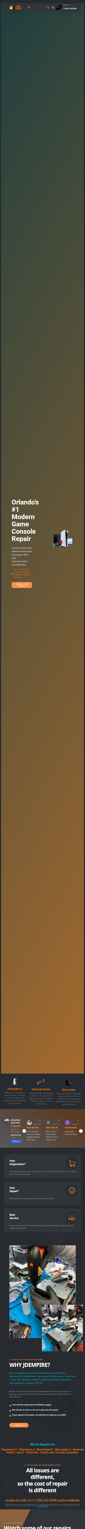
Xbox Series (68, 1089)
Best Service (14, 1216)
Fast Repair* (14, 1189)
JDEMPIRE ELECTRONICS (17, 1121)
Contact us (19, 1425)
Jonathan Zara (36, 1121)
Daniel (55, 1121)
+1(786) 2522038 (70, 8)
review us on (18, 1141)
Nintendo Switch (41, 1089)
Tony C (74, 1121)
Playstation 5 (15, 1088)
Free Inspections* (17, 1162)
